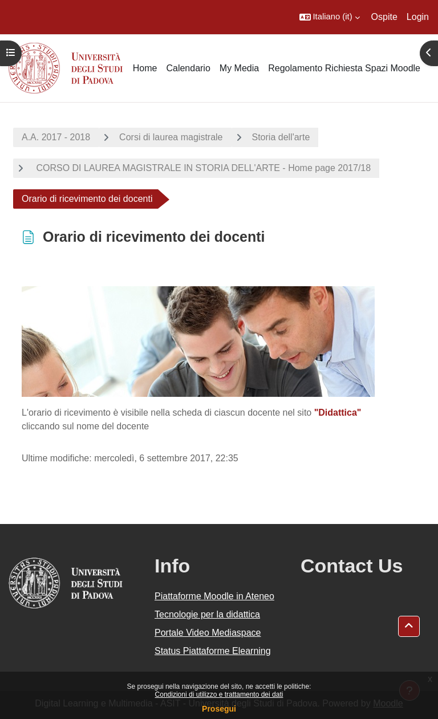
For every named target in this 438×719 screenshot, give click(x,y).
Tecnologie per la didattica (207, 614)
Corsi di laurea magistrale (170, 137)
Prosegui (219, 708)
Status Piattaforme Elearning (213, 651)
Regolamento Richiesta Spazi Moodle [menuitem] (344, 68)
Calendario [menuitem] (188, 68)
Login (418, 17)
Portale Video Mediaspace (208, 632)
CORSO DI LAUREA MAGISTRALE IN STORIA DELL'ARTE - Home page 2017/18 (202, 168)
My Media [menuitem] (239, 68)
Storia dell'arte (281, 137)
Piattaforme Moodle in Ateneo (214, 596)
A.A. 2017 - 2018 (56, 137)
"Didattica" (338, 412)
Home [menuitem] (145, 68)
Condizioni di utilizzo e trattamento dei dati (219, 694)
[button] (330, 17)
